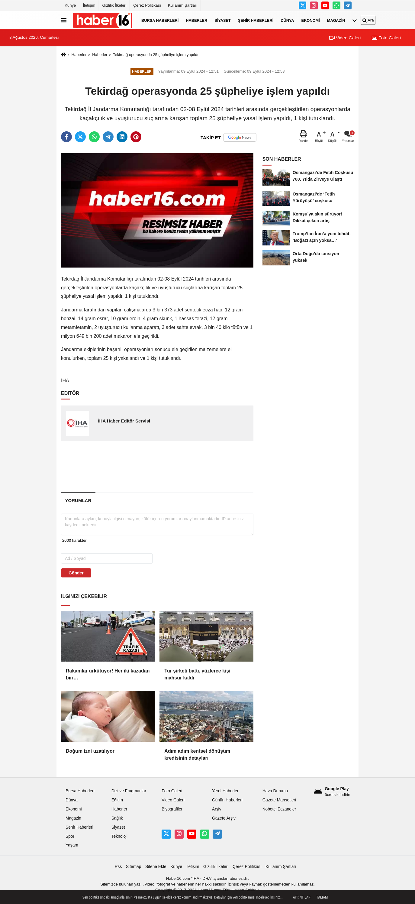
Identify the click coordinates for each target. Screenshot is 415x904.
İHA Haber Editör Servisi (124, 420)
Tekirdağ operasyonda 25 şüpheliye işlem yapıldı (155, 54)
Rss (118, 866)
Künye (70, 5)
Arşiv (216, 809)
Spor (70, 836)
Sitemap (133, 866)
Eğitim (117, 800)
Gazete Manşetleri (279, 800)
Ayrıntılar (301, 897)
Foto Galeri (386, 37)
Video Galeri (345, 37)
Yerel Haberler (225, 791)
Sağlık (117, 818)
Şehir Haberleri (255, 20)
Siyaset (222, 20)
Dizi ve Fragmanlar (128, 791)
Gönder (76, 572)
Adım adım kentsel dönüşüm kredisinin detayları (197, 754)
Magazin (336, 20)
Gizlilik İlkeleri (114, 5)
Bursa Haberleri (160, 20)
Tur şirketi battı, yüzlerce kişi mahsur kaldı (197, 674)
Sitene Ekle (155, 866)
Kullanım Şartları (182, 5)
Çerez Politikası (147, 5)
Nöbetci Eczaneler (279, 809)
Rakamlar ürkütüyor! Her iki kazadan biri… (108, 674)
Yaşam (72, 845)
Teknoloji (119, 836)
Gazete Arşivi (224, 818)
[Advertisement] (157, 466)
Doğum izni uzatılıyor (90, 751)
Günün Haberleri (227, 800)
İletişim (89, 5)
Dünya (287, 20)
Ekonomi (310, 20)
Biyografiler (172, 809)
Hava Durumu (275, 791)
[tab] (78, 500)
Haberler (196, 20)
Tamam (322, 897)
